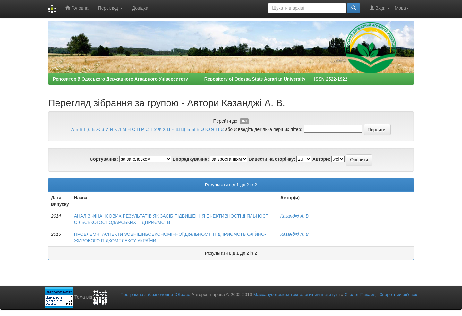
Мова (402, 8)
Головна (76, 8)
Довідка (140, 8)
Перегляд (110, 8)
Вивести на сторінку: (272, 159)
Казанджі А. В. (295, 215)
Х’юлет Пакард (360, 294)
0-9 (244, 121)
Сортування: (104, 159)
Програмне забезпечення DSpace (155, 294)
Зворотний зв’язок (398, 294)
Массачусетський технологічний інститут (295, 294)
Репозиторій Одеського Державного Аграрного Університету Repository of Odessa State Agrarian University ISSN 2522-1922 (200, 78)
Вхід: (380, 8)
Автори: (321, 159)
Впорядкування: (191, 159)
